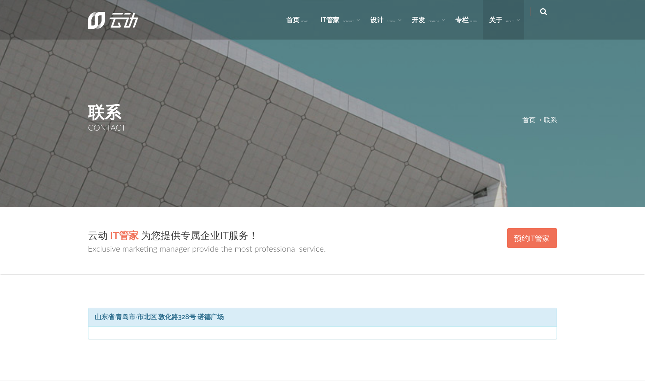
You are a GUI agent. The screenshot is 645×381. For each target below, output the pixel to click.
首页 (303, 19)
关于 (506, 19)
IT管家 (343, 19)
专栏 (471, 19)
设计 (388, 19)
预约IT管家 (532, 238)
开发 (431, 19)
